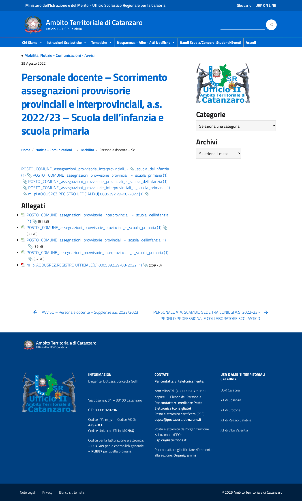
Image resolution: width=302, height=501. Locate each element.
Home (25, 149)
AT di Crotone (230, 410)
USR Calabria (230, 390)
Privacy (47, 492)
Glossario (244, 5)
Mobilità (31, 55)
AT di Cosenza (231, 400)
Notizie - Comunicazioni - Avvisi (67, 55)
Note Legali (28, 492)
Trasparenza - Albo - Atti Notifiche (146, 42)
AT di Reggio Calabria (236, 420)
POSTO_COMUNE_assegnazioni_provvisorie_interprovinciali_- (74, 169)
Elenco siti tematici (72, 492)
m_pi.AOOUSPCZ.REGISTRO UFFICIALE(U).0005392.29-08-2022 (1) (86, 194)
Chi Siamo (32, 42)
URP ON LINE (266, 5)
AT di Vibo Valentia (234, 430)
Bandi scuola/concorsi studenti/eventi (210, 42)
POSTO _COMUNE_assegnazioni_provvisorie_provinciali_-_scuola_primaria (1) (94, 227)
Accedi (251, 42)
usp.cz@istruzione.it (170, 440)
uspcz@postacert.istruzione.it (177, 419)
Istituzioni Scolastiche (67, 42)
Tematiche (101, 42)
